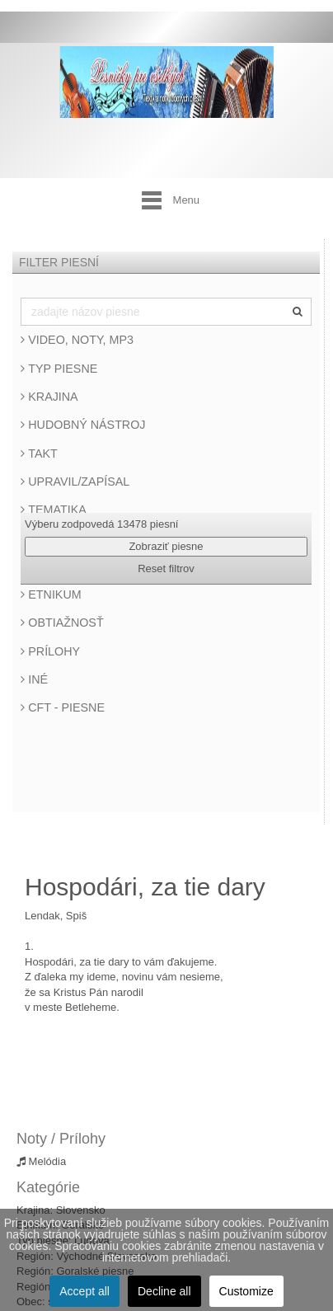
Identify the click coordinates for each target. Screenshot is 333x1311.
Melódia (41, 1161)
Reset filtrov (166, 568)
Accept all (84, 1291)
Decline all (164, 1291)
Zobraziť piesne (166, 546)
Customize (246, 1291)
